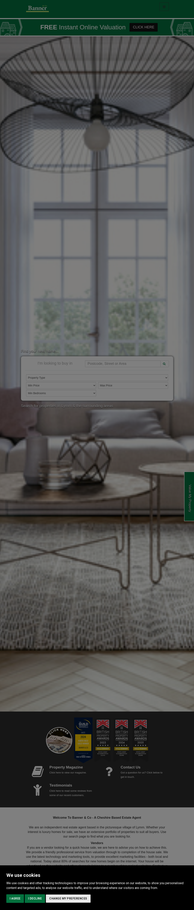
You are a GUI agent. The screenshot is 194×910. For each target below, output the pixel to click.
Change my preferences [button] (68, 898)
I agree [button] (15, 898)
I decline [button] (35, 898)
